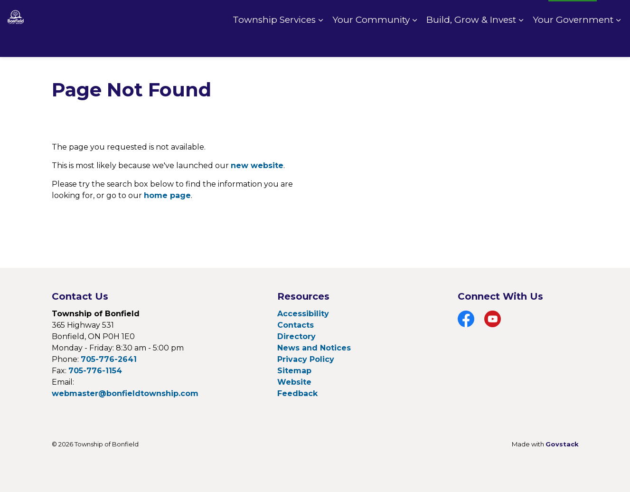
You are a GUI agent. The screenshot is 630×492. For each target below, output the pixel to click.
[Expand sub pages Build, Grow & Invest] (521, 42)
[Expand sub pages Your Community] (414, 42)
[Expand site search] (613, 14)
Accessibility (303, 313)
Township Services (274, 42)
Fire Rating (518, 14)
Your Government (573, 42)
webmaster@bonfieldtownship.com (125, 393)
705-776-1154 (95, 370)
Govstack (562, 444)
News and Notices (314, 347)
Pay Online (465, 14)
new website (257, 165)
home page (167, 195)
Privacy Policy (305, 359)
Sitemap (294, 370)
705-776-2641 (109, 359)
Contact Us (413, 14)
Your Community (371, 42)
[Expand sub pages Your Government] (618, 42)
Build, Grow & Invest (471, 42)
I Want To (572, 14)
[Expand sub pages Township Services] (320, 42)
